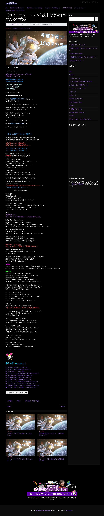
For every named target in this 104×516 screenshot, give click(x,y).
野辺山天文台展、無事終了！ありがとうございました (83, 49)
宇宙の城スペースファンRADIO (34, 8)
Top (7, 8)
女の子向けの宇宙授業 (76, 53)
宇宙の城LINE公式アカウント (17, 8)
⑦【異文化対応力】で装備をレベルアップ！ (19, 379)
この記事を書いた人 (13, 392)
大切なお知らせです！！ (76, 60)
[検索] (96, 19)
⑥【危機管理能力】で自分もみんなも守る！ (19, 377)
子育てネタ (72, 92)
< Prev (9, 406)
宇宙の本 (72, 105)
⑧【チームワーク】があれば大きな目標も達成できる (22, 381)
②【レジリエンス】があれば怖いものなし (18, 369)
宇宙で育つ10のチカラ (26, 28)
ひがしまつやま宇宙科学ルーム (52, 8)
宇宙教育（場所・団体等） (77, 112)
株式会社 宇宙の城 (67, 8)
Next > (63, 406)
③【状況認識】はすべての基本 (15, 371)
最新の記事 (24, 392)
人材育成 (9, 401)
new (70, 71)
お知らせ (72, 74)
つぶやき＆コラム (16, 28)
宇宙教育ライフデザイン (32, 401)
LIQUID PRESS (69, 510)
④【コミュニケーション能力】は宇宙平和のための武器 (22, 373)
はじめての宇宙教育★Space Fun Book (15, 10)
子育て (19, 401)
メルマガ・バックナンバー (77, 88)
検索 (70, 15)
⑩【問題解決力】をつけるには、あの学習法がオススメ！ (23, 385)
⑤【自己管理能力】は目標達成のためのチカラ (20, 375)
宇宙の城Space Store (75, 102)
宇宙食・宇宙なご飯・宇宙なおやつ (80, 119)
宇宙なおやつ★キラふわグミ (78, 45)
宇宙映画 (72, 116)
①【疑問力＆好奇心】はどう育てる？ (17, 367)
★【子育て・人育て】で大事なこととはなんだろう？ (22, 387)
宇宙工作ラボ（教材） (76, 109)
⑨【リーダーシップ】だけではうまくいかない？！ (21, 383)
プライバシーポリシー (79, 8)
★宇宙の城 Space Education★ (43, 510)
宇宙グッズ (72, 95)
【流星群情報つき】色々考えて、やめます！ (82, 57)
